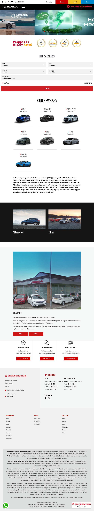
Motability (33, 428)
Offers (20, 411)
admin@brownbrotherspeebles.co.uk (19, 387)
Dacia (87, 2)
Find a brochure (70, 353)
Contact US (33, 430)
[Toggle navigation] (23, 6)
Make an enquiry (47, 353)
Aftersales (33, 427)
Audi (54, 429)
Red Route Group (52, 489)
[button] (43, 31)
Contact (36, 411)
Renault (75, 2)
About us (33, 429)
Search (47, 88)
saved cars (49, 2)
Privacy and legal (42, 489)
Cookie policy (45, 489)
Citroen (54, 428)
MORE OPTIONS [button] (88, 83)
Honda (62, 2)
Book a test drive (23, 353)
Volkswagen (55, 427)
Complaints (33, 431)
